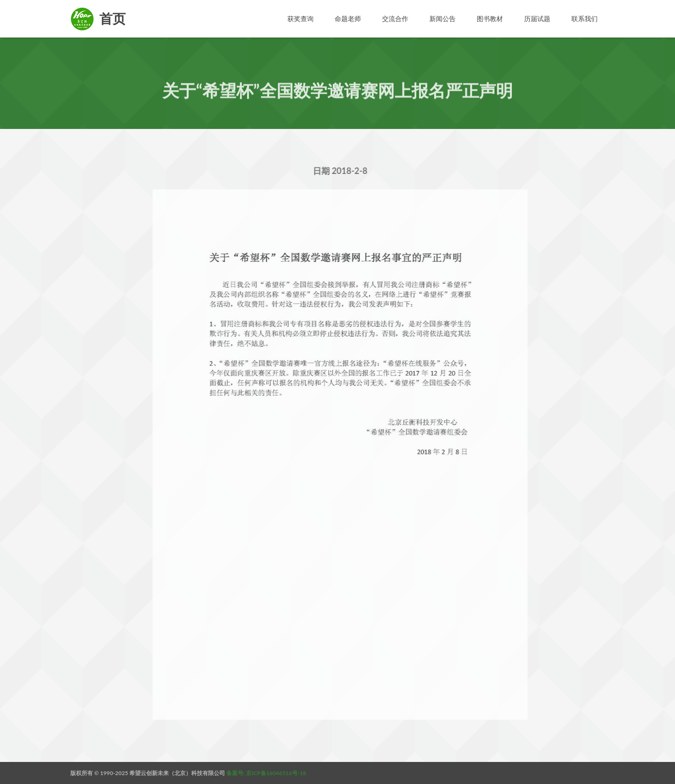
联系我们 (584, 19)
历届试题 (537, 19)
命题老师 (348, 19)
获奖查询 (300, 19)
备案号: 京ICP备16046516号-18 (266, 772)
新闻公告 (442, 19)
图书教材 (490, 19)
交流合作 (395, 19)
